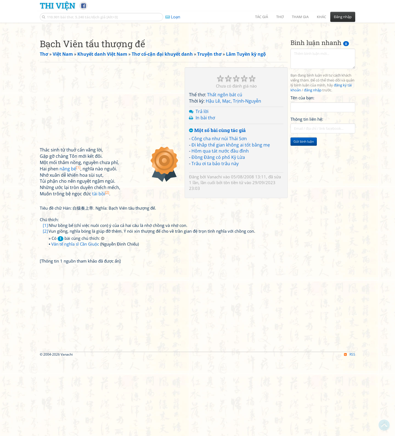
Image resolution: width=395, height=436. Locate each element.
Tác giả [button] (261, 16)
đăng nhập (312, 167)
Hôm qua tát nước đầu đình (220, 228)
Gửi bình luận (304, 218)
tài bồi (100, 271)
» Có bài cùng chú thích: (77, 315)
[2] (45, 308)
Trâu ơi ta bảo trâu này (215, 240)
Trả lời (202, 188)
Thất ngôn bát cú (224, 171)
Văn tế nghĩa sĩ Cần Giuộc (75, 321)
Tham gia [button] (300, 16)
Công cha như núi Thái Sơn (219, 215)
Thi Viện (57, 5)
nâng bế (70, 246)
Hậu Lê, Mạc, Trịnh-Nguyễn (233, 178)
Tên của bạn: (302, 174)
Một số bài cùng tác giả (217, 207)
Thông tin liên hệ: (306, 196)
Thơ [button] (280, 16)
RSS (349, 431)
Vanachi (214, 253)
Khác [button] (321, 16)
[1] (45, 302)
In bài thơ (205, 195)
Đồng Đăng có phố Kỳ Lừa (218, 234)
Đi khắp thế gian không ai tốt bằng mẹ (230, 222)
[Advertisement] (197, 64)
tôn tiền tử (233, 259)
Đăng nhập (343, 16)
